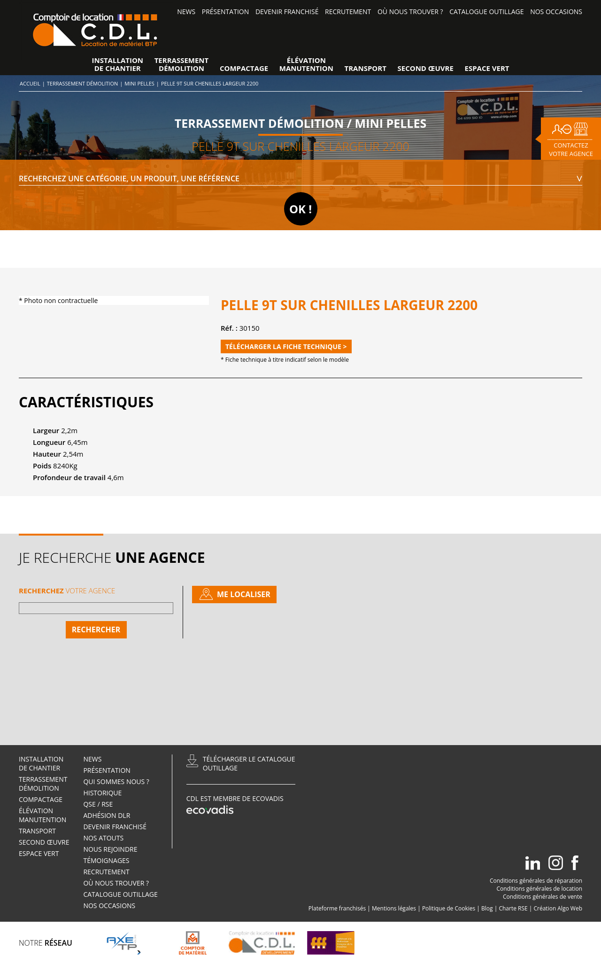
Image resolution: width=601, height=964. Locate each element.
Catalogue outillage (486, 11)
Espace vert (487, 68)
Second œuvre (426, 68)
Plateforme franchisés (337, 908)
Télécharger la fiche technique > (286, 346)
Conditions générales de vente (542, 897)
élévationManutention (306, 64)
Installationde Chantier (117, 64)
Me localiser (243, 594)
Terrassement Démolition (82, 83)
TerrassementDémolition (181, 64)
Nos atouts (103, 837)
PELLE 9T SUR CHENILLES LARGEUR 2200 (210, 83)
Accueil (30, 83)
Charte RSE (513, 908)
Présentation (225, 11)
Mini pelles (139, 83)
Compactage (244, 68)
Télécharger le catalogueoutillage (249, 763)
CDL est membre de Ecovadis (235, 805)
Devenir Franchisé (287, 11)
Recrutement (348, 11)
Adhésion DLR (106, 815)
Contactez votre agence (571, 149)
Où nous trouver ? (410, 11)
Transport (365, 68)
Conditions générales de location (539, 889)
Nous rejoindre (111, 849)
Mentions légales (394, 908)
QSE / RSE (98, 804)
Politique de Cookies (448, 908)
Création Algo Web (558, 908)
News (186, 11)
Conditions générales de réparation (536, 881)
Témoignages (106, 860)
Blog (487, 908)
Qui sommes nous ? (116, 781)
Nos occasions (556, 11)
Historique (102, 792)
